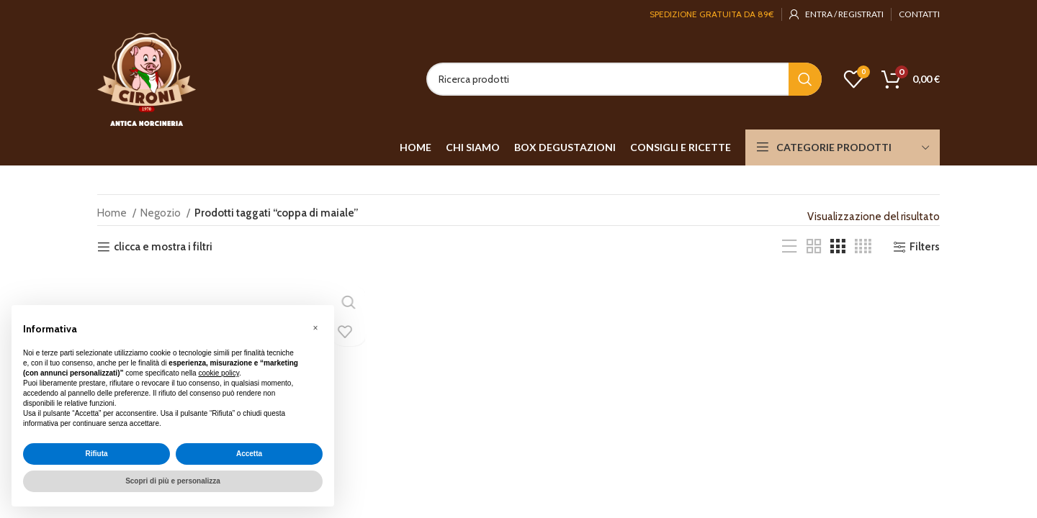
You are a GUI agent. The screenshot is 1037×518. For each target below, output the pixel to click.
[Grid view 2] (814, 247)
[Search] (624, 79)
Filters (925, 246)
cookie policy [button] (218, 373)
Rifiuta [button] (96, 454)
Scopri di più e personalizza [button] (172, 481)
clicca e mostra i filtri (163, 246)
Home (113, 212)
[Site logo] (146, 78)
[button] (315, 328)
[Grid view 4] (863, 247)
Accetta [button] (249, 454)
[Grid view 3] (837, 247)
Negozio (161, 212)
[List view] (789, 247)
